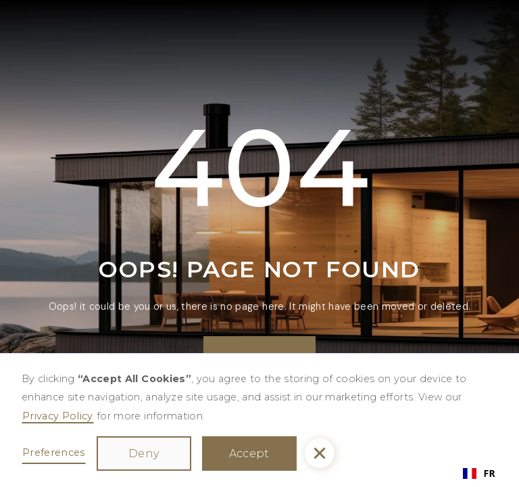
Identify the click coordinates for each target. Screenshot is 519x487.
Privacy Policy (57, 416)
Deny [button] (143, 453)
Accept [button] (249, 453)
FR (479, 473)
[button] (320, 453)
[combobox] (479, 473)
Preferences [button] (53, 452)
